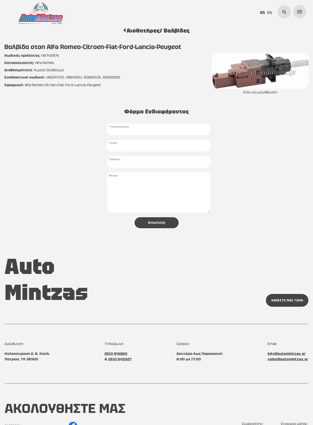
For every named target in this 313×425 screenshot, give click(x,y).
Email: (113, 143)
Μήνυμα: (113, 175)
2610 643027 (119, 359)
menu (299, 11)
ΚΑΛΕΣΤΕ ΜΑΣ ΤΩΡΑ (287, 300)
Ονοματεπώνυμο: (120, 126)
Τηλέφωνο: (114, 159)
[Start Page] (40, 13)
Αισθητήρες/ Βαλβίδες (158, 30)
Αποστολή (156, 222)
